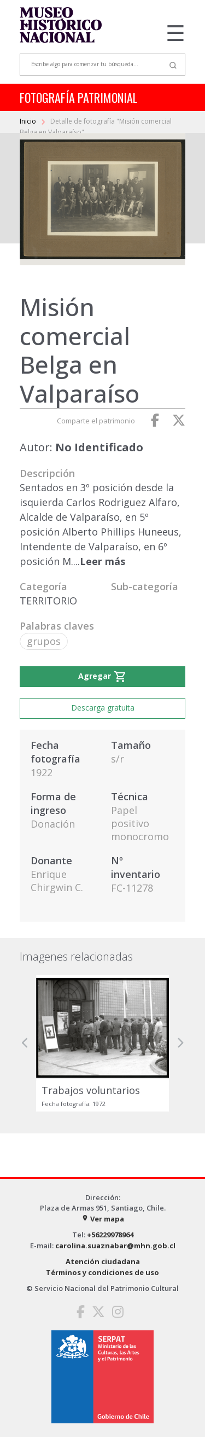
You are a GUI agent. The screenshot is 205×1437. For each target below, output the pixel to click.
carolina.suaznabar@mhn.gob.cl (115, 1245)
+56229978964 (110, 1235)
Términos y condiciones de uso (102, 1272)
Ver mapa (102, 1219)
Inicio (29, 121)
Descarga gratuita (102, 707)
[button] (25, 1043)
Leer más (102, 561)
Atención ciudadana (103, 1261)
